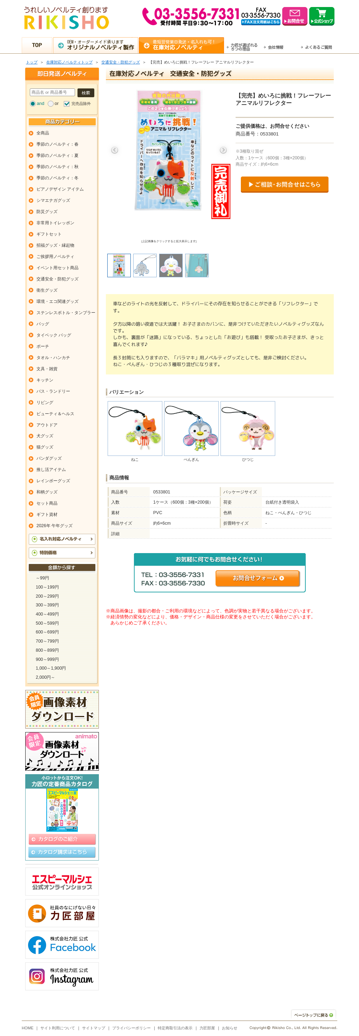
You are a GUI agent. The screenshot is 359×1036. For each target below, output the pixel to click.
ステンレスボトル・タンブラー (65, 312)
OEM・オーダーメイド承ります (102, 45)
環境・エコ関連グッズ (57, 301)
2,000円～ (45, 677)
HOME (28, 1028)
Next (223, 150)
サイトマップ (93, 1028)
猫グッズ (44, 447)
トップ (32, 62)
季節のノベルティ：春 (57, 144)
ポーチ (42, 346)
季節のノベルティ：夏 (57, 155)
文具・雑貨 (46, 368)
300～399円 (47, 605)
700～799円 (47, 641)
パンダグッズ (49, 458)
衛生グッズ (46, 290)
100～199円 (47, 587)
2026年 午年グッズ (54, 525)
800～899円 (47, 650)
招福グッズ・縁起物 (55, 245)
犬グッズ (44, 435)
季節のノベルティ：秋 (57, 166)
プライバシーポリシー (131, 1028)
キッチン (44, 380)
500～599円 (47, 623)
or (57, 103)
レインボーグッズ (53, 480)
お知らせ (229, 1028)
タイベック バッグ (53, 335)
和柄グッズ (46, 492)
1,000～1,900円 (51, 668)
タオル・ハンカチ (53, 357)
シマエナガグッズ (53, 200)
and (40, 103)
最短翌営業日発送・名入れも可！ (188, 45)
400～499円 (47, 614)
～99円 (42, 578)
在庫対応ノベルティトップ (69, 62)
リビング (44, 402)
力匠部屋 (207, 1028)
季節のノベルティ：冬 (57, 177)
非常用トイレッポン (55, 222)
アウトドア (46, 425)
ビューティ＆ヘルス (55, 413)
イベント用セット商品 (57, 267)
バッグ (42, 323)
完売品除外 (81, 103)
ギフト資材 (46, 514)
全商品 (42, 133)
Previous (114, 150)
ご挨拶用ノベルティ (55, 256)
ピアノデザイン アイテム (60, 189)
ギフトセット (49, 234)
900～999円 (47, 659)
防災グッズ (46, 211)
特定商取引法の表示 (175, 1028)
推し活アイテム (51, 469)
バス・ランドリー (53, 391)
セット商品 (46, 503)
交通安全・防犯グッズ (120, 62)
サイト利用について (57, 1028)
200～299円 (47, 596)
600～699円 (47, 632)
